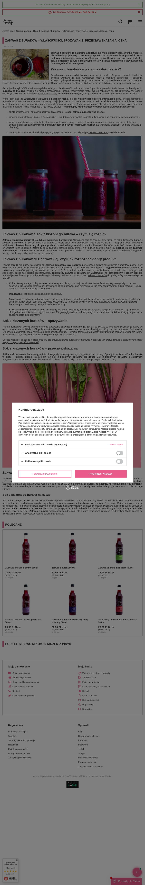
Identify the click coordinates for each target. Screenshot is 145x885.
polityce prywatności (107, 423)
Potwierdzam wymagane (45, 473)
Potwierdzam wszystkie (101, 473)
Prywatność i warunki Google (104, 426)
